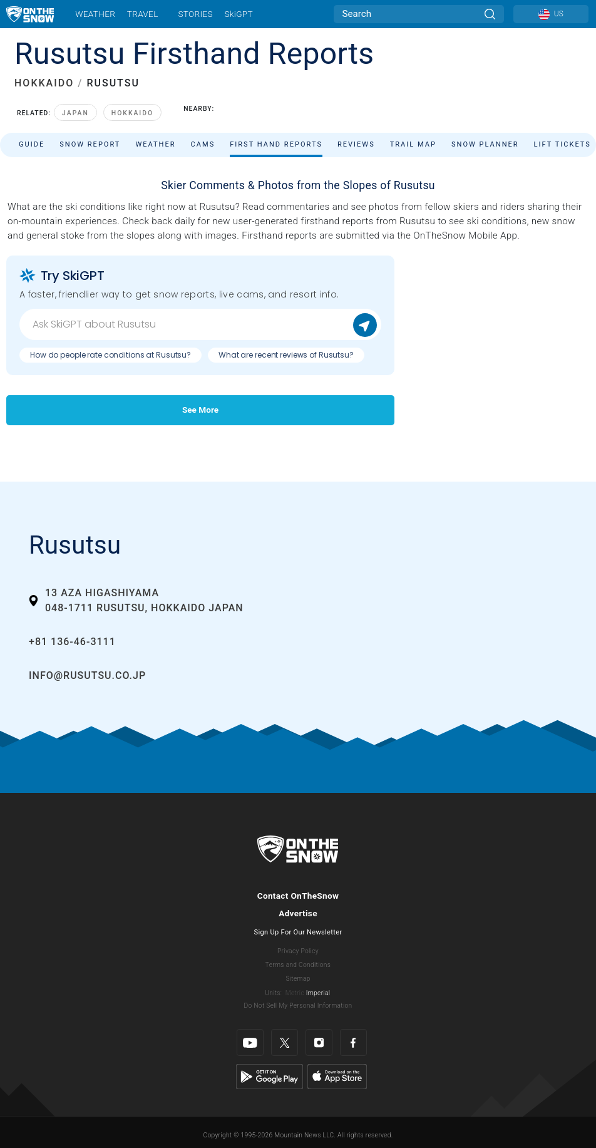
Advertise (298, 913)
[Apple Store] (337, 1076)
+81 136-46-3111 (72, 642)
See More (200, 410)
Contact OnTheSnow (298, 896)
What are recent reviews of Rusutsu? (286, 354)
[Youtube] (250, 1042)
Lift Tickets (562, 144)
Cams (203, 144)
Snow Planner (485, 144)
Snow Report (89, 144)
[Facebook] (353, 1042)
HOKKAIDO (44, 83)
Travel (142, 14)
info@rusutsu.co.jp (87, 675)
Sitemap (297, 978)
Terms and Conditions (298, 964)
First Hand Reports (276, 144)
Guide (31, 144)
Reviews (356, 144)
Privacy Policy (298, 951)
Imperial (318, 993)
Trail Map (413, 144)
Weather (95, 14)
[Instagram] (319, 1042)
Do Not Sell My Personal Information (298, 1005)
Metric (294, 993)
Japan (75, 113)
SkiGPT (238, 14)
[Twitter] (284, 1042)
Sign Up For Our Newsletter (298, 932)
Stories (195, 14)
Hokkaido (132, 113)
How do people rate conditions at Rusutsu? (110, 354)
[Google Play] (269, 1076)
